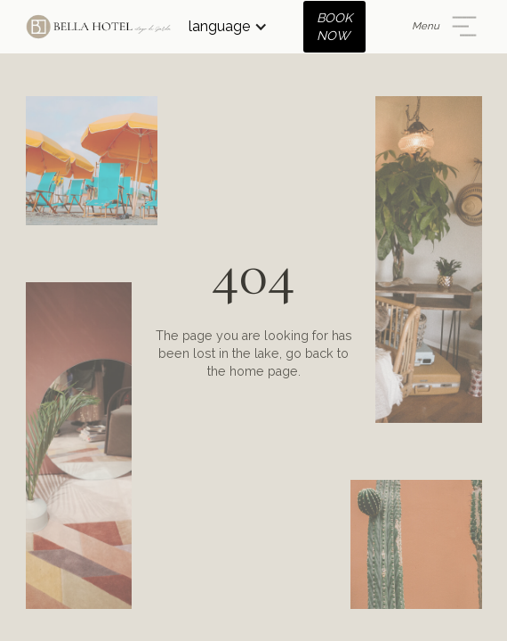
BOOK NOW (334, 27)
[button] (228, 26)
